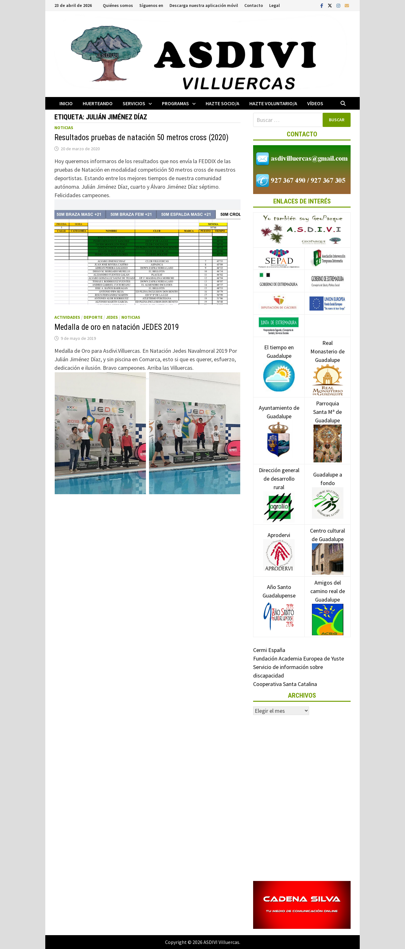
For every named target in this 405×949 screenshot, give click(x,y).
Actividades (67, 317)
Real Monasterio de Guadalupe (327, 361)
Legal (274, 5)
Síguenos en (151, 5)
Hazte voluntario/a (273, 103)
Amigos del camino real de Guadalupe (327, 600)
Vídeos (315, 103)
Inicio (66, 103)
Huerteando (98, 103)
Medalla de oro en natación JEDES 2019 (116, 327)
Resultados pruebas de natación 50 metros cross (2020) (141, 137)
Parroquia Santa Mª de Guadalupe (327, 423)
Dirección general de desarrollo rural (279, 488)
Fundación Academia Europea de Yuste (298, 658)
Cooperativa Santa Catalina (285, 684)
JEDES (112, 317)
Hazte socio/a (222, 103)
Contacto (253, 5)
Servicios (134, 103)
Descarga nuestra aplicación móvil (203, 5)
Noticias (63, 127)
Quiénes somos (118, 5)
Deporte (93, 317)
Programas (175, 103)
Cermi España (269, 650)
